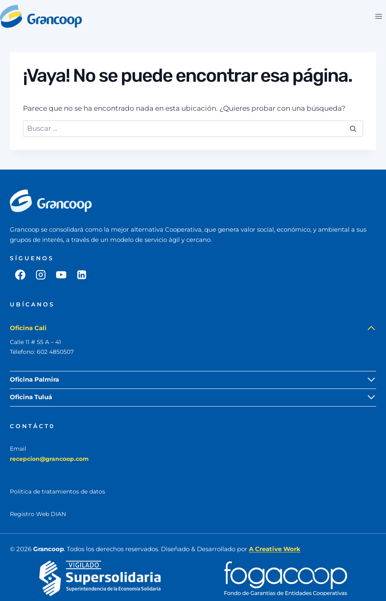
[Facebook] (20, 274)
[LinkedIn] (81, 274)
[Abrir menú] (378, 16)
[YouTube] (61, 274)
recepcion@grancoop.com (49, 458)
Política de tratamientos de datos (57, 491)
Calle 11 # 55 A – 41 (35, 342)
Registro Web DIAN (38, 514)
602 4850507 (55, 351)
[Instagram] (40, 274)
